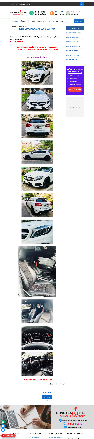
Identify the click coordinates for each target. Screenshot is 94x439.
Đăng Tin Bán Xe (33, 428)
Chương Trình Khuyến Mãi (55, 415)
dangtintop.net (66, 437)
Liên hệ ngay (78, 21)
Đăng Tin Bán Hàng (34, 420)
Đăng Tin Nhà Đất (34, 430)
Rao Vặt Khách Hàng (53, 425)
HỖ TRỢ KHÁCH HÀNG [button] (55, 411)
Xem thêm (47, 397)
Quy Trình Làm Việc (15, 423)
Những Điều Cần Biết (54, 420)
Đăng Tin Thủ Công (34, 415)
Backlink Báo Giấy (34, 423)
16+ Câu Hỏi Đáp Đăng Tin (55, 423)
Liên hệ (12, 430)
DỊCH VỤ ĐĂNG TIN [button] (35, 411)
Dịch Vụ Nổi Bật (14, 420)
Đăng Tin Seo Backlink (35, 417)
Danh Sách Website (15, 425)
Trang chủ (12, 415)
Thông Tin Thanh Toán (54, 417)
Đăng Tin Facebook (34, 425)
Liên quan (47, 392)
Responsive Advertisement (75, 107)
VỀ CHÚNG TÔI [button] (15, 411)
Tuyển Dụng (13, 428)
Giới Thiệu (12, 417)
